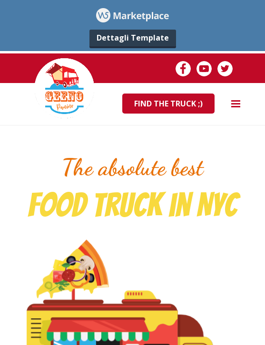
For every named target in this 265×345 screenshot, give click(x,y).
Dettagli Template (133, 37)
